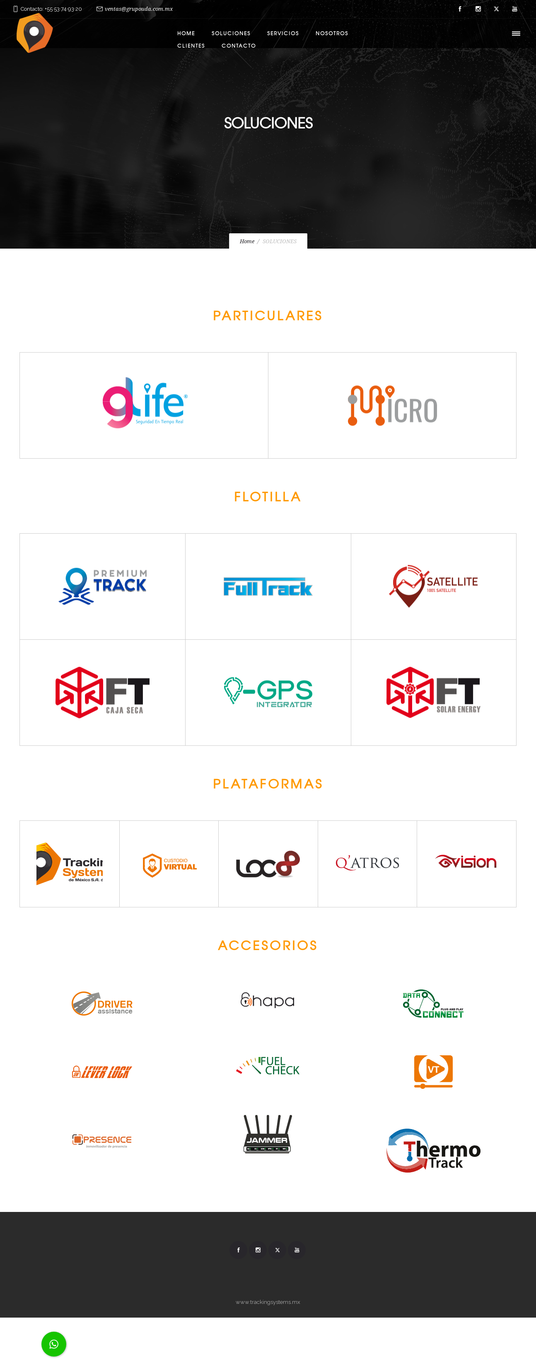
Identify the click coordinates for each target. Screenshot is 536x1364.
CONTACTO (239, 45)
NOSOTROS (332, 33)
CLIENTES (191, 45)
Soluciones (231, 33)
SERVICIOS (283, 33)
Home (247, 241)
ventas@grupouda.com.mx (139, 9)
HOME (186, 33)
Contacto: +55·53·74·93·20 (51, 9)
